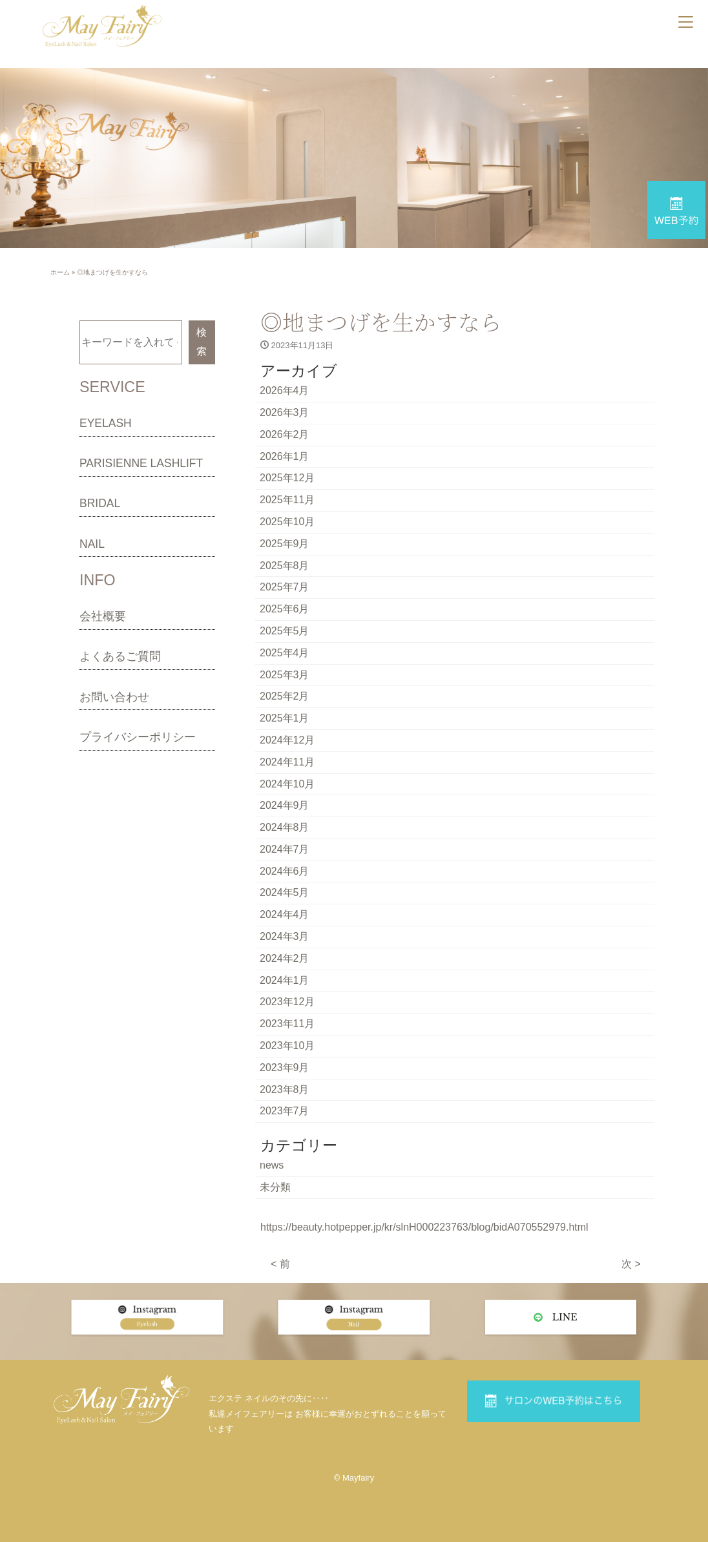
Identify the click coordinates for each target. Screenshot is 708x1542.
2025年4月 (284, 652)
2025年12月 (287, 477)
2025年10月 (287, 521)
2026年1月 (284, 456)
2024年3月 (284, 936)
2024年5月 (284, 892)
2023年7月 (284, 1110)
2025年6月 (284, 608)
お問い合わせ (114, 697)
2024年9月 (284, 805)
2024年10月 (287, 783)
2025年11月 (287, 499)
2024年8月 (284, 827)
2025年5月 (284, 630)
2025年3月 (284, 674)
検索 (201, 342)
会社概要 (102, 616)
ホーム (60, 272)
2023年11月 (287, 1023)
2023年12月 (287, 1001)
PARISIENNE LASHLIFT (141, 463)
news (272, 1165)
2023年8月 (284, 1089)
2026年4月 (284, 390)
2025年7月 (284, 586)
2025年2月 (284, 696)
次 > (631, 1263)
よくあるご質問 (120, 656)
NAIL (92, 543)
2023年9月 (284, 1067)
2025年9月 (284, 543)
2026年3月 (284, 412)
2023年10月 (287, 1045)
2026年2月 (284, 434)
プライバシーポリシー (137, 737)
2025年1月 (284, 718)
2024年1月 (284, 980)
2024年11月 (287, 761)
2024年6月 (284, 871)
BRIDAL (99, 503)
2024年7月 (284, 849)
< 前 (280, 1263)
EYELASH (105, 423)
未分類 (275, 1187)
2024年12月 (287, 740)
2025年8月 (284, 565)
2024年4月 (284, 914)
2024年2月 (284, 958)
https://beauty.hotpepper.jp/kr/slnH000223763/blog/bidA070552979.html (424, 1227)
